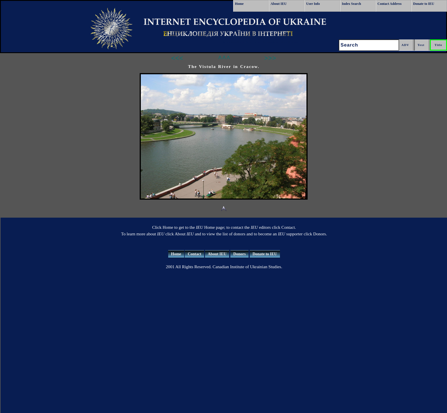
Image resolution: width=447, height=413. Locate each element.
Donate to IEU (423, 4)
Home (239, 4)
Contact (194, 254)
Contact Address (389, 4)
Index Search (351, 4)
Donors (239, 254)
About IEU (279, 4)
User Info (313, 4)
